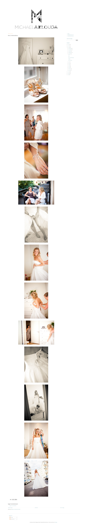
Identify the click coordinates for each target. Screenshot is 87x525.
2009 (68, 73)
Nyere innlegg (10, 507)
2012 (68, 45)
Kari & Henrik (70, 60)
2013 (68, 44)
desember (70, 48)
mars (69, 67)
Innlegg (11, 517)
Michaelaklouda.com (71, 34)
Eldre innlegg (62, 507)
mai (69, 64)
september (70, 52)
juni (69, 63)
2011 (68, 47)
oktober (70, 51)
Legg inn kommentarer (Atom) (16, 509)
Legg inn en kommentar (12, 505)
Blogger (56, 522)
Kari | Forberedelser (71, 57)
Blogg (68, 33)
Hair (69, 56)
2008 (68, 74)
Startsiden (36, 507)
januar (70, 70)
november (70, 49)
